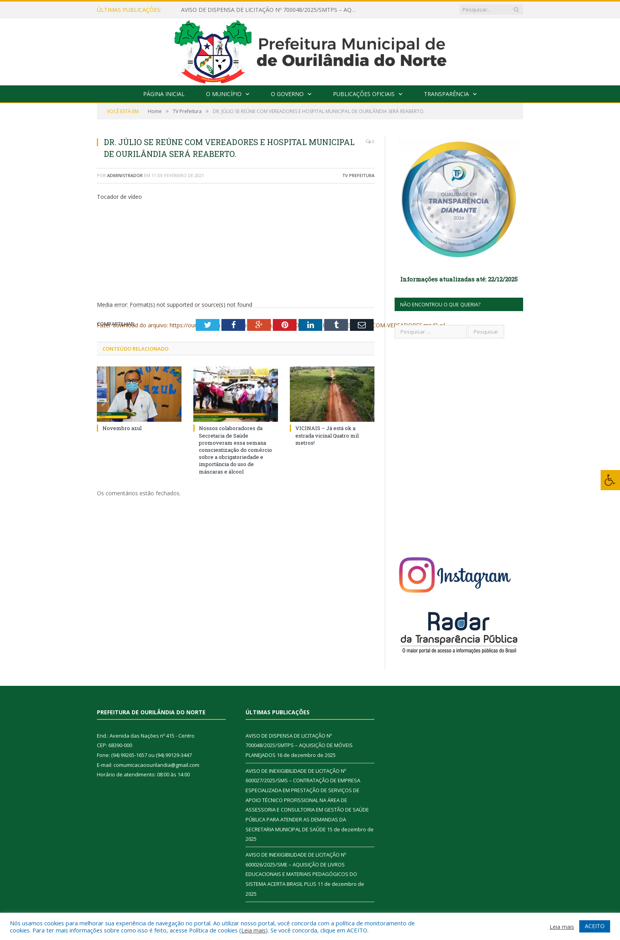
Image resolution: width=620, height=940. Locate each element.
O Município (224, 94)
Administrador (125, 175)
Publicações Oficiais (364, 94)
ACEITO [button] (595, 926)
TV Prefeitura (358, 175)
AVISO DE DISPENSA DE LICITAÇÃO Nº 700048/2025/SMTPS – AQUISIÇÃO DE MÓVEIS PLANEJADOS (272, 9)
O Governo (287, 94)
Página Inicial (164, 94)
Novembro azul (122, 428)
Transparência (446, 94)
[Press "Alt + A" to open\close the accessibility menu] (610, 480)
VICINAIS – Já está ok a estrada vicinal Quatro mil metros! (327, 435)
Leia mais (253, 930)
